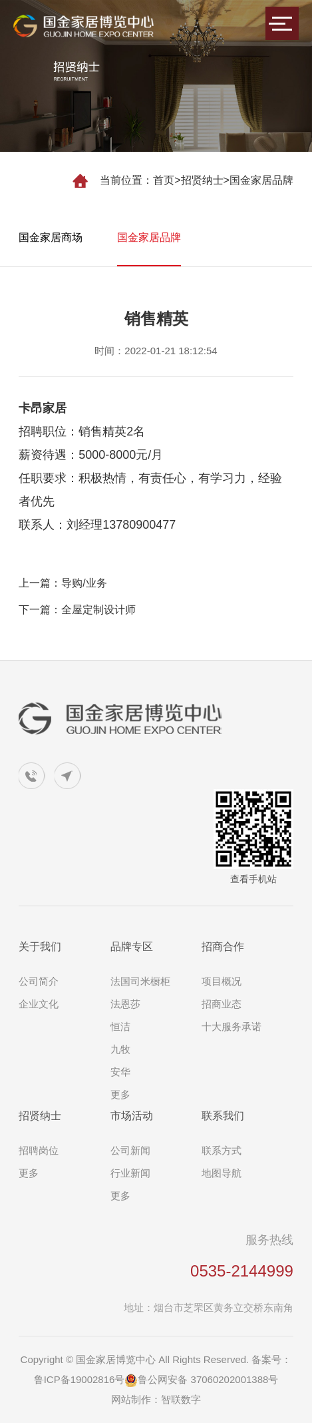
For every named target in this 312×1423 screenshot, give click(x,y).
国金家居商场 (50, 237)
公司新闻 (130, 1150)
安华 (120, 1071)
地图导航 (221, 1173)
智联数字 (181, 1399)
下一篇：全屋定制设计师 (77, 609)
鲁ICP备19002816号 (79, 1379)
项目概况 (221, 981)
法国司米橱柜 (140, 981)
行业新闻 (130, 1173)
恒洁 (120, 1026)
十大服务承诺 (231, 1026)
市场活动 (131, 1115)
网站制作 (131, 1399)
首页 (163, 180)
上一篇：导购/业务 (62, 583)
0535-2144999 (241, 1271)
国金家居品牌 (261, 180)
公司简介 (39, 981)
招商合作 (223, 946)
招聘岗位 (39, 1150)
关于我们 (40, 946)
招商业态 (221, 1003)
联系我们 (223, 1115)
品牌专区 (131, 946)
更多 (120, 1094)
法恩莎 (125, 1003)
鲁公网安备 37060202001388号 (201, 1379)
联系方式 (221, 1150)
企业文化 (39, 1003)
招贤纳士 (202, 180)
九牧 (120, 1049)
